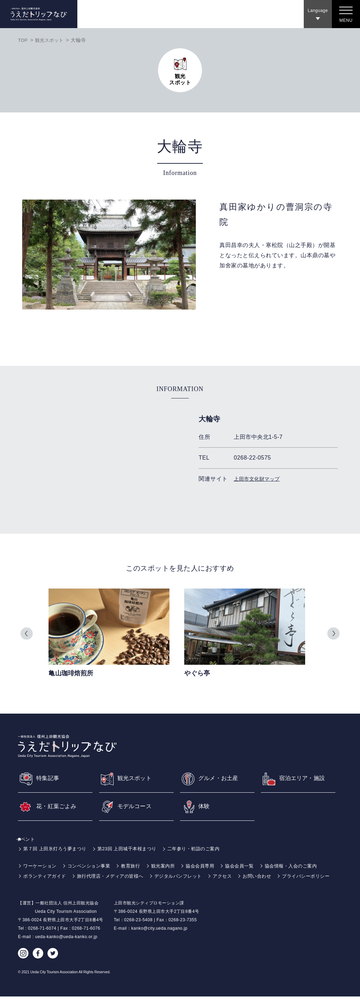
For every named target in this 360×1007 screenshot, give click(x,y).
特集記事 (49, 777)
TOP (23, 40)
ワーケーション (41, 866)
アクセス (234, 876)
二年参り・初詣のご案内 (204, 849)
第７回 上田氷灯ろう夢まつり (57, 849)
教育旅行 (137, 866)
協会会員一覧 (251, 866)
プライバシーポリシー (48, 887)
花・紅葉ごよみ (59, 806)
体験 (204, 806)
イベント (29, 840)
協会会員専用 (209, 866)
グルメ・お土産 (221, 777)
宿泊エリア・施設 (305, 777)
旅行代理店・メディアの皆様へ (116, 876)
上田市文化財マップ (260, 479)
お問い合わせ (271, 876)
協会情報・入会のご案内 (306, 866)
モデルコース (136, 806)
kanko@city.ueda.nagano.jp (159, 938)
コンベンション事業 (93, 866)
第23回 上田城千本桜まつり (133, 849)
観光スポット (51, 40)
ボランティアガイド (46, 876)
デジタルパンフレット (187, 876)
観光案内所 (171, 866)
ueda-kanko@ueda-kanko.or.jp (66, 947)
